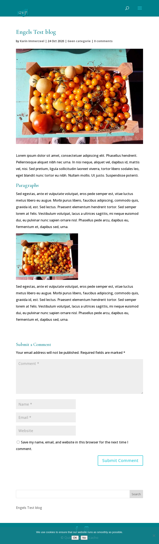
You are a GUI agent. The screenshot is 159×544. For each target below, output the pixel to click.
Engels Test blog (29, 507)
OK (75, 537)
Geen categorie (79, 41)
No (84, 537)
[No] (154, 535)
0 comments (103, 41)
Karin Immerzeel (32, 41)
